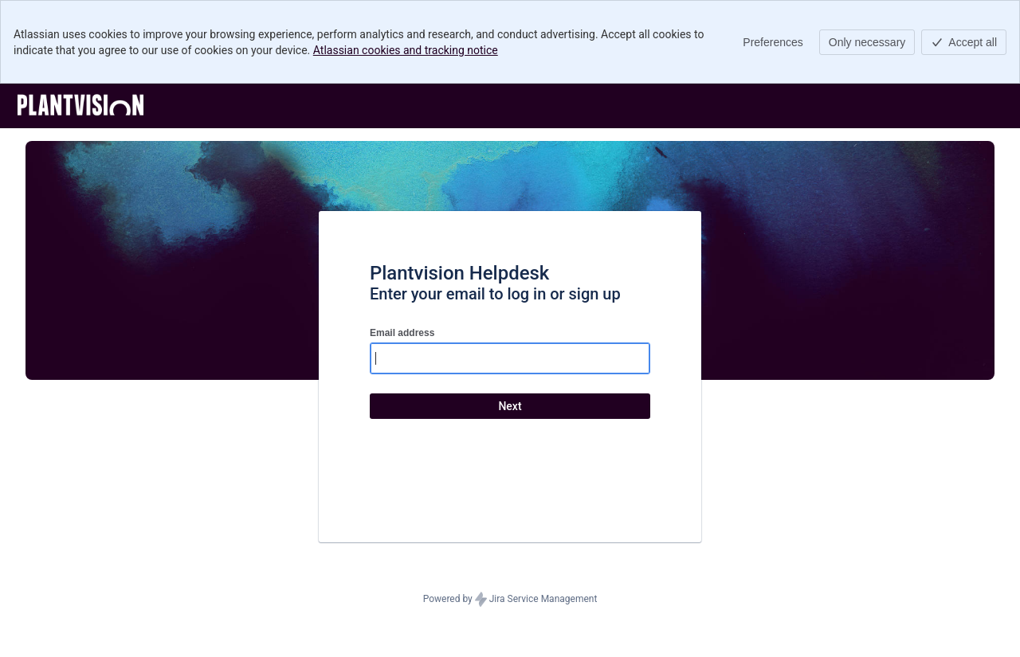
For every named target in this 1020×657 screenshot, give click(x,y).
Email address (402, 332)
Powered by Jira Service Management (510, 600)
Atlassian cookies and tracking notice (405, 50)
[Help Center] (80, 106)
